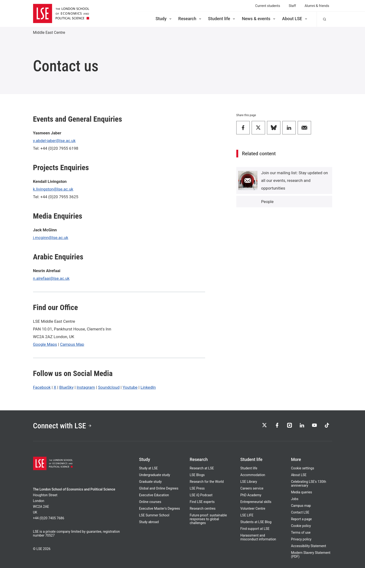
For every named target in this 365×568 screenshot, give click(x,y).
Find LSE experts (202, 502)
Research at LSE (202, 468)
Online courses (150, 502)
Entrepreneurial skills (255, 502)
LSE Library (248, 482)
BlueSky (66, 387)
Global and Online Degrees (158, 488)
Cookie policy (301, 526)
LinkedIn (148, 387)
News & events (259, 18)
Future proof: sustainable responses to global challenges (208, 519)
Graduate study (150, 482)
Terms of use (301, 532)
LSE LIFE (246, 515)
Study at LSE (148, 468)
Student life (222, 18)
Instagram (86, 387)
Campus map (301, 506)
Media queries (301, 492)
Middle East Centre (49, 32)
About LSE (295, 18)
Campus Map (72, 344)
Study (164, 18)
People (267, 201)
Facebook (42, 387)
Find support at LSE (255, 529)
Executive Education (154, 495)
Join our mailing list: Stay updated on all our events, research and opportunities (294, 180)
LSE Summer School (154, 515)
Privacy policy (301, 539)
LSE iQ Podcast (201, 495)
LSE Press (197, 488)
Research (190, 18)
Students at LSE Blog (256, 522)
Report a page (301, 519)
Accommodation (252, 475)
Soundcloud (109, 387)
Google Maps (45, 344)
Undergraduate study (154, 475)
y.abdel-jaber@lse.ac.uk (54, 140)
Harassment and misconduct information (258, 537)
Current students (267, 6)
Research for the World (207, 482)
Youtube (129, 387)
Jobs (294, 499)
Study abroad (149, 522)
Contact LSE (300, 512)
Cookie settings (302, 468)
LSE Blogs (197, 475)
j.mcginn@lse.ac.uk (50, 237)
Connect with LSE (62, 425)
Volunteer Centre (252, 508)
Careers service (251, 488)
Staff (292, 6)
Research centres (202, 508)
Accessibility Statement (308, 546)
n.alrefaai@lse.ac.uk (51, 278)
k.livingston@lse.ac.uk (53, 189)
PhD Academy (250, 495)
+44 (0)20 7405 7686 (48, 518)
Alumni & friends (317, 6)
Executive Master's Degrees (159, 508)
